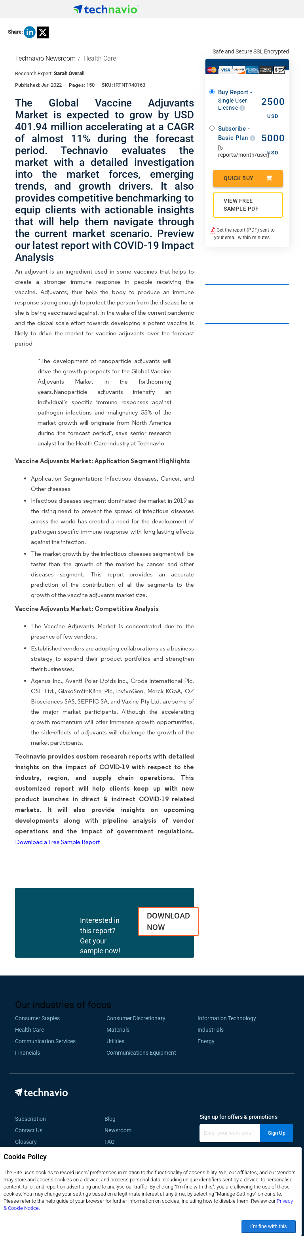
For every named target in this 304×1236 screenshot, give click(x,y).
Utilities (115, 1041)
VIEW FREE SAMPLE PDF (241, 205)
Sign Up (276, 1133)
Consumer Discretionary (135, 1018)
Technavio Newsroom (45, 58)
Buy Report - (237, 100)
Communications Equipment (141, 1053)
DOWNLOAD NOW (168, 921)
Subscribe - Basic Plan (237, 133)
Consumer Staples (37, 1018)
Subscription (30, 1119)
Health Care (100, 58)
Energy (206, 1041)
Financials (27, 1053)
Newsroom (120, 1130)
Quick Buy (248, 178)
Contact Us (28, 1130)
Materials (117, 1030)
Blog (112, 1119)
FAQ (112, 1142)
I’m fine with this (268, 1226)
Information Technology (227, 1018)
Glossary (26, 1142)
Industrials (211, 1030)
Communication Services (45, 1041)
